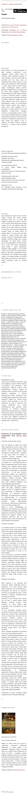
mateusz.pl (4, 4)
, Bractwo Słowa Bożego (18, 32)
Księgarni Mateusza (19, 770)
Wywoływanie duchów (16, 35)
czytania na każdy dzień (15, 4)
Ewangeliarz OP (14, 30)
